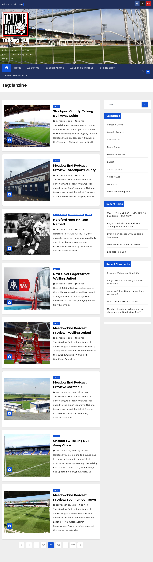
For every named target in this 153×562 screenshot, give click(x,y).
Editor (79, 121)
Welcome (112, 184)
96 (43, 545)
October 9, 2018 (64, 121)
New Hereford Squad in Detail (124, 244)
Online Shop (107, 68)
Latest (56, 106)
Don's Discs (113, 147)
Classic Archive (60, 215)
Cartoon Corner (115, 124)
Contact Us (113, 139)
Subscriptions (55, 68)
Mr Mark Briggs (115, 309)
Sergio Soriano (115, 280)
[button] (143, 71)
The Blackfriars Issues (125, 301)
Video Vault (113, 176)
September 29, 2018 (66, 451)
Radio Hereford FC (17, 75)
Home (17, 68)
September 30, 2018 (66, 392)
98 (58, 545)
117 (73, 545)
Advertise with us (82, 68)
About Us (33, 68)
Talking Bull (15, 40)
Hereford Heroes (76, 215)
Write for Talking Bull (119, 191)
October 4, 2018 (64, 230)
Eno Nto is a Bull (116, 251)
